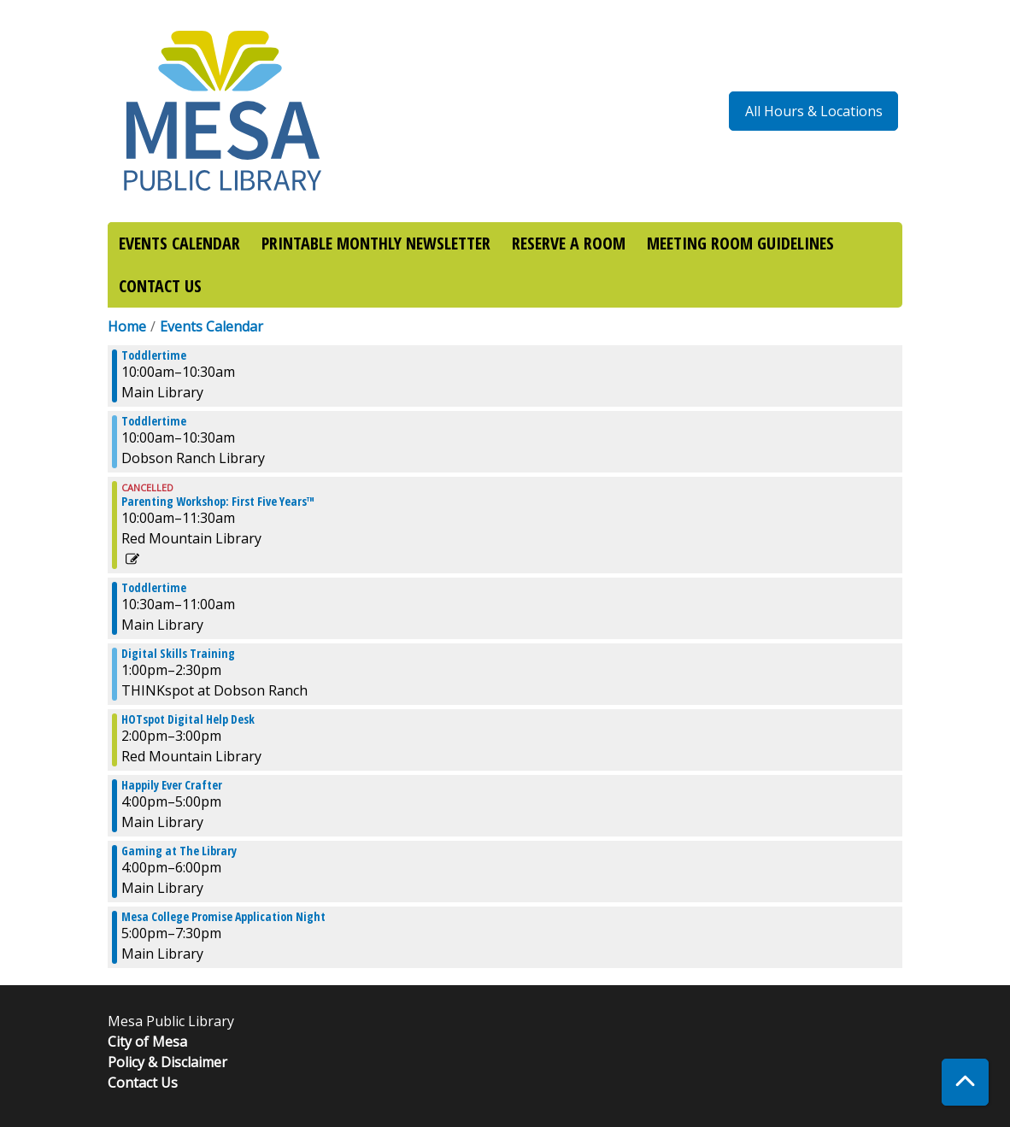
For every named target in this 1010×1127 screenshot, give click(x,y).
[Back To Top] (965, 1082)
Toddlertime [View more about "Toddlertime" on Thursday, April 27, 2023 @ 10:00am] (153, 355)
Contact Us (143, 1082)
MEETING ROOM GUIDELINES (740, 243)
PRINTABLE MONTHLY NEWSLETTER (375, 243)
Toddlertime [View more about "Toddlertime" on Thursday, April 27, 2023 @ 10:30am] (153, 588)
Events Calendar (211, 326)
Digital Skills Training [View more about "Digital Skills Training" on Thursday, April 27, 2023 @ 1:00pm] (178, 654)
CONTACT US (160, 285)
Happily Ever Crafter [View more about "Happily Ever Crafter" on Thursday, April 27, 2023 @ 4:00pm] (171, 785)
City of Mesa (147, 1041)
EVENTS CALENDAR (179, 243)
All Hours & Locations (814, 111)
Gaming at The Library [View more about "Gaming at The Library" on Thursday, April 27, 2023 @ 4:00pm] (179, 851)
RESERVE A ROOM (568, 243)
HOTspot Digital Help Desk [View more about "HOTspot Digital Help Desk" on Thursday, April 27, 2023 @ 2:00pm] (188, 719)
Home (127, 326)
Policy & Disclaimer (167, 1062)
